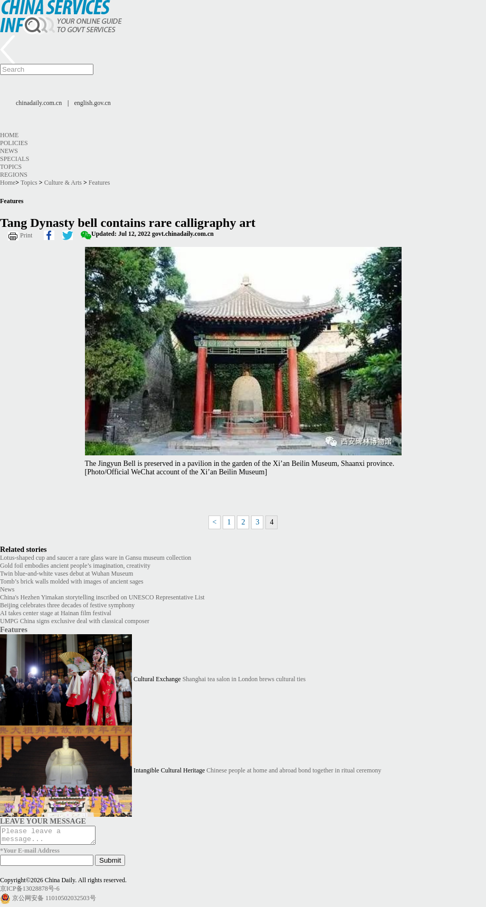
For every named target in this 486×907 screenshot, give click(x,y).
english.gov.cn (92, 103)
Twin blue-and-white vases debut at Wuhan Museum (66, 573)
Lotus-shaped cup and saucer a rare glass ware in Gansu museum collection (95, 557)
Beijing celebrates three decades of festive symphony (67, 605)
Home (9, 135)
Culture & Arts (63, 182)
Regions (13, 174)
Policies (14, 143)
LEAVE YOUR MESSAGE (43, 821)
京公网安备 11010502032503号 (54, 900)
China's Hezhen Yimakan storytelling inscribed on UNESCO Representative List (102, 597)
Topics (11, 166)
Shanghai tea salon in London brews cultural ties (244, 679)
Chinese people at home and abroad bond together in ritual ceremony (293, 770)
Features (99, 182)
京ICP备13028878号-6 (30, 891)
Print (26, 235)
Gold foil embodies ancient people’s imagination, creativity (75, 565)
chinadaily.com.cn (39, 103)
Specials (14, 159)
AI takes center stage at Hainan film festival (55, 613)
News (9, 151)
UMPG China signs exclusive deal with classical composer (74, 621)
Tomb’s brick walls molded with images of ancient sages (72, 581)
